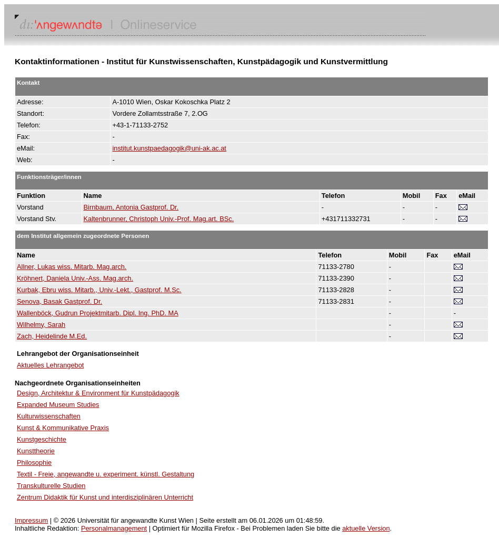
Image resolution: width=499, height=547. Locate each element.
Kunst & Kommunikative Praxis (63, 428)
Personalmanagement (114, 528)
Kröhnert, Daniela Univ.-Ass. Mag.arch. (75, 278)
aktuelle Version (366, 528)
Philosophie (34, 462)
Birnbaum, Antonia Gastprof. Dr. (131, 207)
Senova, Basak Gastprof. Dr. (59, 301)
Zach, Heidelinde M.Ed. (52, 336)
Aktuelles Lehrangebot (50, 365)
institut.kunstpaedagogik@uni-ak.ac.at (169, 148)
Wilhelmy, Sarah (41, 325)
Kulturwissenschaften (49, 416)
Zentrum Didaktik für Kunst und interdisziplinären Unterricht (105, 497)
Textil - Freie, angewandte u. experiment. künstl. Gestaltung (105, 474)
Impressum (31, 520)
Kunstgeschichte (41, 439)
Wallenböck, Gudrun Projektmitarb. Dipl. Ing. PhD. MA (97, 313)
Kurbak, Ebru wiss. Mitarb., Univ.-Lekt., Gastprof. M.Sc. (99, 290)
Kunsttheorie (36, 451)
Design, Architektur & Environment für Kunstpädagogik (98, 393)
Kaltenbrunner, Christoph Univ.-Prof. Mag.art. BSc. (159, 219)
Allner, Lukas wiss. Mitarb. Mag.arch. (71, 267)
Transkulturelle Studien (51, 486)
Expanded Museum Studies (58, 405)
